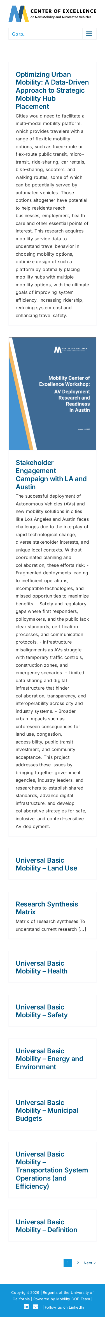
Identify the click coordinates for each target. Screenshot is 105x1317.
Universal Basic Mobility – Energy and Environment (49, 1059)
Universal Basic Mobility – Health (42, 967)
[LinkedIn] (27, 1306)
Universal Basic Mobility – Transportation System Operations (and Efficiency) (52, 1170)
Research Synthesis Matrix (47, 908)
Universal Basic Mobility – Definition (46, 1226)
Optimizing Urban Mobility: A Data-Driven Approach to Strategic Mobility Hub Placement (52, 90)
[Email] (36, 1306)
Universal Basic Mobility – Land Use (46, 864)
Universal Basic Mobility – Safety (42, 1011)
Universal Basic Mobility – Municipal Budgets (47, 1110)
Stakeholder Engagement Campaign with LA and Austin (51, 475)
